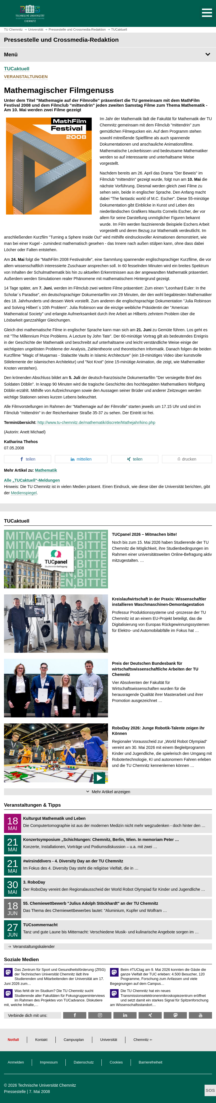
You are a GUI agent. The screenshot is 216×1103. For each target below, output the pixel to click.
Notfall (13, 1040)
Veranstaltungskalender (34, 946)
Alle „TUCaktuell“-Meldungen (32, 480)
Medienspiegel (24, 493)
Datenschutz (84, 1062)
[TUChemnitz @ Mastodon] (175, 1015)
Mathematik (46, 470)
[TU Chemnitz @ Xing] (150, 1015)
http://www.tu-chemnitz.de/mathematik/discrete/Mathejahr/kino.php (96, 422)
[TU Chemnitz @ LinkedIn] (125, 1015)
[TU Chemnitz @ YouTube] (200, 1015)
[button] (201, 13)
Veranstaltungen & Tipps (32, 805)
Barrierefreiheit (151, 1062)
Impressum (49, 1062)
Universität (108, 1040)
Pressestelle (15, 1091)
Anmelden (16, 1062)
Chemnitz (141, 1040)
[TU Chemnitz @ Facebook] (74, 1015)
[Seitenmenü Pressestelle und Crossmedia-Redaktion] (108, 54)
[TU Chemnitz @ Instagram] (99, 1015)
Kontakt (41, 1040)
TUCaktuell (16, 69)
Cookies (116, 1062)
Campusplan (74, 1040)
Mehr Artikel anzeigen (111, 791)
